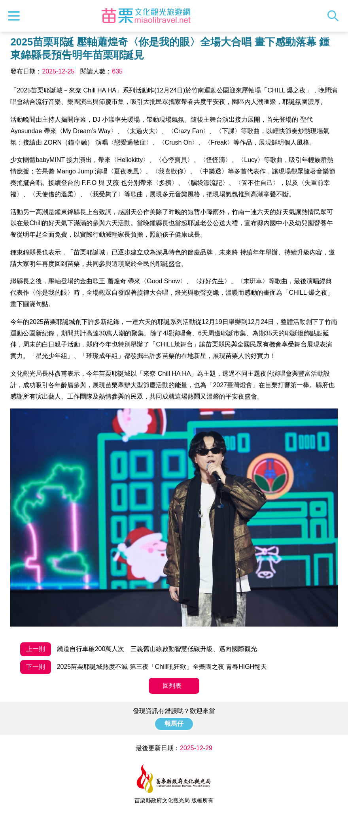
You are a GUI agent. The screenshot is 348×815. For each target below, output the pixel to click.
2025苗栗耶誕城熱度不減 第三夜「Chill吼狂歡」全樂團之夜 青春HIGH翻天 (143, 667)
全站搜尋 (335, 16)
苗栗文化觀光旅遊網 (146, 16)
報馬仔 (174, 723)
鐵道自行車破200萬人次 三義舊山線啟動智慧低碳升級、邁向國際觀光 (138, 649)
